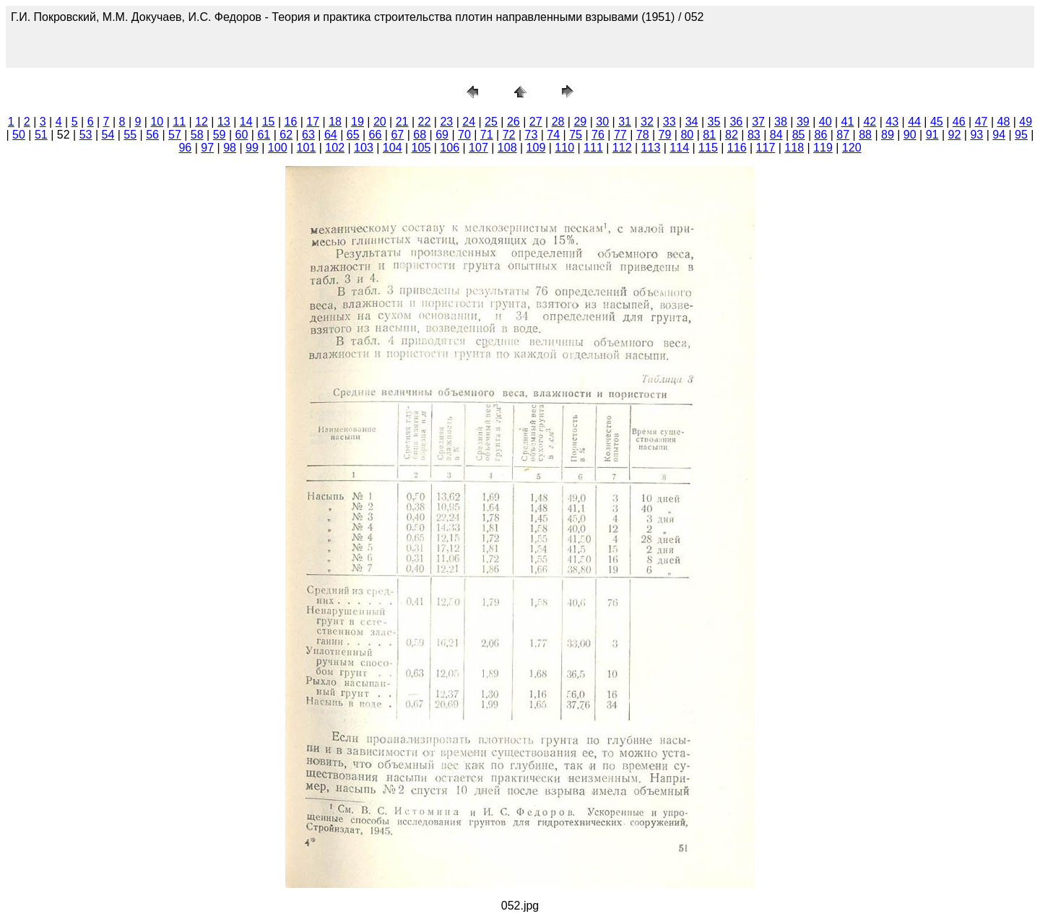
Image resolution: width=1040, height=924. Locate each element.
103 (363, 147)
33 (669, 122)
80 (686, 134)
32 (647, 122)
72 (509, 134)
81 (709, 134)
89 (887, 134)
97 (207, 147)
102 (334, 147)
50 (18, 134)
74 (553, 134)
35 (714, 122)
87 (842, 134)
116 (737, 147)
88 (865, 134)
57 (174, 134)
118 (794, 147)
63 (308, 134)
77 (620, 134)
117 (766, 147)
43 (891, 122)
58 (197, 134)
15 (268, 122)
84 (776, 134)
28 (558, 122)
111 (593, 147)
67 (397, 134)
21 (402, 122)
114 (679, 147)
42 (869, 122)
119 (823, 147)
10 (156, 122)
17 (312, 122)
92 (954, 134)
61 (263, 134)
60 (241, 134)
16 (291, 122)
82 (731, 134)
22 (424, 122)
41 (847, 122)
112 (622, 147)
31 (624, 122)
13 (223, 122)
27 (535, 122)
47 (981, 122)
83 (754, 134)
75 (575, 134)
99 (252, 147)
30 (602, 122)
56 (152, 134)
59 (219, 134)
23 (446, 122)
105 (421, 147)
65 (353, 134)
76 (598, 134)
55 (130, 134)
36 (735, 122)
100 (277, 147)
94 (998, 134)
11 (179, 122)
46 (959, 122)
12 (201, 122)
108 (507, 147)
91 (932, 134)
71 (486, 134)
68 (419, 134)
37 (758, 122)
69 (442, 134)
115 (708, 147)
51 (41, 134)
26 (513, 122)
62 (286, 134)
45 (936, 122)
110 (564, 147)
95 (1021, 134)
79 (665, 134)
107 (478, 147)
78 (642, 134)
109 (536, 147)
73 (531, 134)
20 (379, 122)
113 (651, 147)
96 (184, 147)
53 (85, 134)
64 (330, 134)
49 (1025, 122)
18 (335, 122)
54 (107, 134)
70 (464, 134)
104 (392, 147)
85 (798, 134)
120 (852, 147)
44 (914, 122)
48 (1003, 122)
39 (803, 122)
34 (691, 122)
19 (357, 122)
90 (910, 134)
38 (780, 122)
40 (825, 122)
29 (579, 122)
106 (449, 147)
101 (306, 147)
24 (468, 122)
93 (976, 134)
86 (820, 134)
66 (375, 134)
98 (229, 147)
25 (491, 122)
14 (246, 122)
